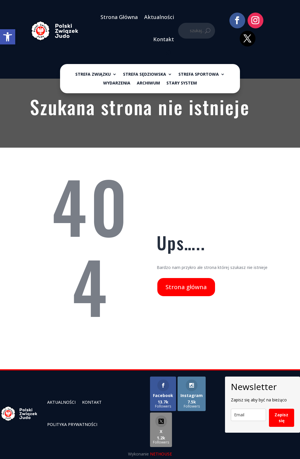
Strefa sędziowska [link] (144, 74)
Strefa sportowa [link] (198, 74)
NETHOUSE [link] (161, 454)
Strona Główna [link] (119, 16)
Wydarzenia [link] (116, 83)
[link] (7, 36)
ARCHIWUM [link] (148, 83)
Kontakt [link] (163, 39)
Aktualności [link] (159, 16)
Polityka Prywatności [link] (72, 424)
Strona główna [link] (186, 287)
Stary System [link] (181, 83)
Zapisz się (281, 417)
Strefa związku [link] (93, 74)
